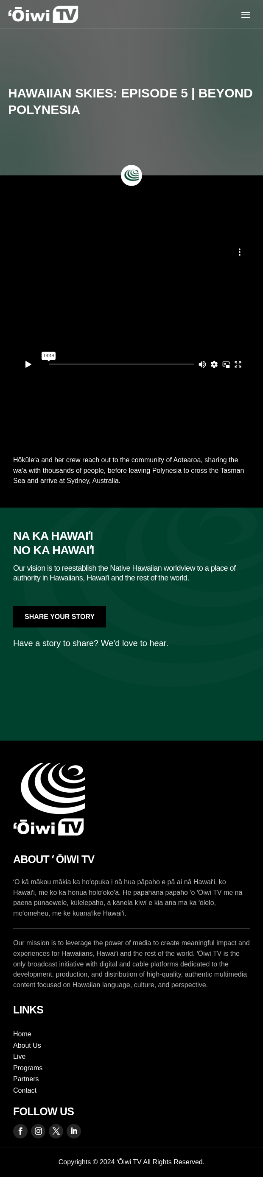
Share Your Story (60, 616)
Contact (24, 1090)
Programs (27, 1068)
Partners (26, 1079)
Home (22, 1034)
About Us (27, 1045)
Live (19, 1056)
